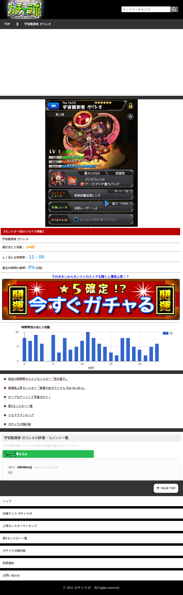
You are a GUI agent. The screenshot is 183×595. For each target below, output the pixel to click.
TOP (7, 24)
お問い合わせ (11, 575)
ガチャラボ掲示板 (14, 550)
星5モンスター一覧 (15, 538)
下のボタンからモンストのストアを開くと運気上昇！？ (90, 297)
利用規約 (8, 563)
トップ (7, 501)
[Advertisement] (91, 62)
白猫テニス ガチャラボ (17, 513)
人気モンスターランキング (20, 526)
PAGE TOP (168, 488)
